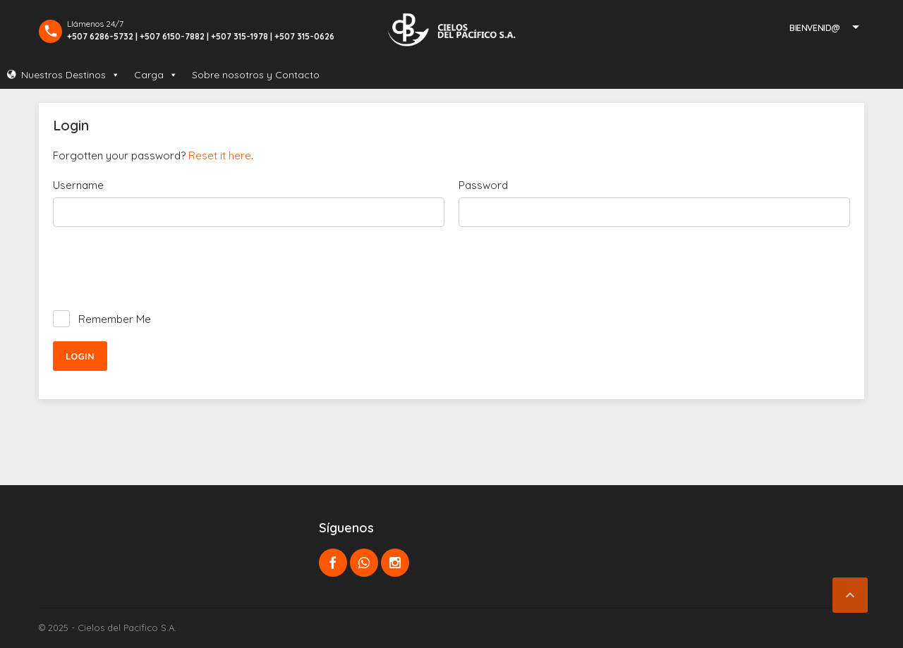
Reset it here (219, 155)
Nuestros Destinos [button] (70, 75)
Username (78, 185)
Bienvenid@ (814, 28)
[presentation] (160, 268)
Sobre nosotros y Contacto (256, 74)
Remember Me (114, 319)
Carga (156, 75)
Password (483, 185)
